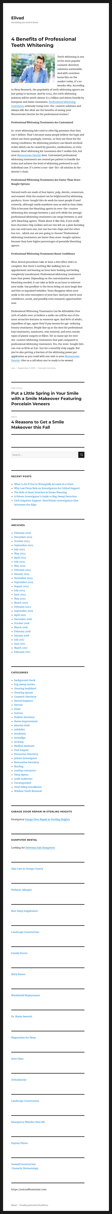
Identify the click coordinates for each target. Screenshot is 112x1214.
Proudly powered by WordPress (33, 1205)
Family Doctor (19, 953)
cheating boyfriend (25, 688)
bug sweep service (24, 684)
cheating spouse (23, 692)
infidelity (19, 729)
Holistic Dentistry (24, 717)
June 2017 (19, 643)
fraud (17, 708)
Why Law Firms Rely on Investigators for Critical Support (47, 488)
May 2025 (20, 553)
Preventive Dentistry (26, 754)
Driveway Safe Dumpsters (40, 847)
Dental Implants (23, 700)
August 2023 (21, 586)
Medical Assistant (24, 745)
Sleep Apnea (21, 774)
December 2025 (23, 537)
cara (13, 368)
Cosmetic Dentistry (47, 368)
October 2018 (21, 623)
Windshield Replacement (25, 995)
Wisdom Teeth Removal (28, 791)
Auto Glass (17, 1058)
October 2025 (22, 541)
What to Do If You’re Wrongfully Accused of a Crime (44, 484)
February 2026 (22, 532)
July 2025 (19, 549)
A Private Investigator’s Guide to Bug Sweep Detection (45, 496)
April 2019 (20, 615)
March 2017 (20, 647)
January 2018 (21, 635)
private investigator (25, 758)
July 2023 (19, 590)
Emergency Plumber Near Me (28, 1121)
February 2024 (22, 569)
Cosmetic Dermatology (24, 1168)
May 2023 (19, 598)
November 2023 (23, 578)
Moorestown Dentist (29, 155)
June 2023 (20, 594)
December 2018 (23, 619)
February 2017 (22, 651)
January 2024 (21, 573)
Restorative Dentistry (26, 762)
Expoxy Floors (19, 1143)
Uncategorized (22, 782)
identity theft (22, 725)
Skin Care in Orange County (27, 868)
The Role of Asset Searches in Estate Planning (40, 492)
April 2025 (20, 557)
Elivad (17, 17)
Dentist (18, 704)
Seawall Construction (23, 1164)
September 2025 (23, 545)
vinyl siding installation (28, 786)
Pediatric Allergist (21, 889)
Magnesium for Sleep (23, 1037)
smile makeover (23, 778)
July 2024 (19, 561)
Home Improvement (26, 721)
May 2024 (20, 565)
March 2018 (21, 627)
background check (24, 680)
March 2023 (21, 602)
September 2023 (23, 582)
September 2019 (23, 610)
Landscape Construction (25, 932)
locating (19, 741)
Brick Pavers (18, 974)
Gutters (18, 713)
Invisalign (20, 737)
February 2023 (22, 606)
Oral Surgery (21, 750)
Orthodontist (19, 1079)
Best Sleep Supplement (24, 910)
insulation (20, 733)
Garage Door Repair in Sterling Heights (47, 819)
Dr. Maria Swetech (21, 1016)
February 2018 (22, 631)
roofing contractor (25, 770)
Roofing (18, 766)
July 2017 (19, 639)
